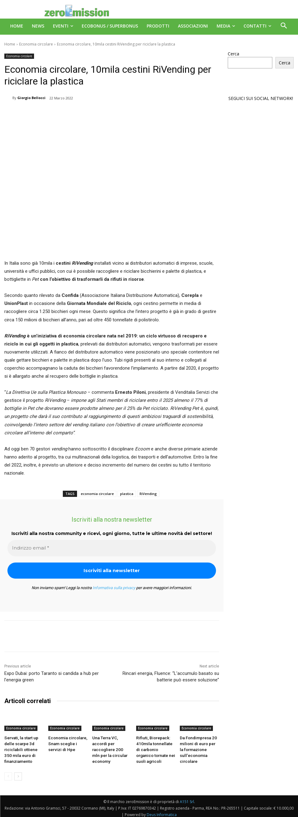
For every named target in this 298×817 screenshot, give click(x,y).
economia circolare (97, 493)
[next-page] (18, 773)
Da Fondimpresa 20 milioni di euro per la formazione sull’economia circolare (197, 747)
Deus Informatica (162, 811)
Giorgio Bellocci (31, 97)
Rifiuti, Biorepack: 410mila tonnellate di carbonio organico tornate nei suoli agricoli (154, 747)
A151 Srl (187, 798)
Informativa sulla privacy (114, 587)
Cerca (233, 54)
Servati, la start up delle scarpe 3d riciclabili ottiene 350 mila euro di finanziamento (22, 747)
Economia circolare (36, 44)
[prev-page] (8, 773)
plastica (126, 493)
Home (9, 44)
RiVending (148, 493)
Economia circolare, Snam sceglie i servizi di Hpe (67, 742)
